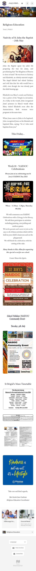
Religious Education (13, 532)
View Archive (18, 548)
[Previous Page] (27, 3)
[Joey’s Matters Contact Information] (22, 3)
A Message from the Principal (9, 521)
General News (25, 521)
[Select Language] (18, 542)
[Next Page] (32, 3)
